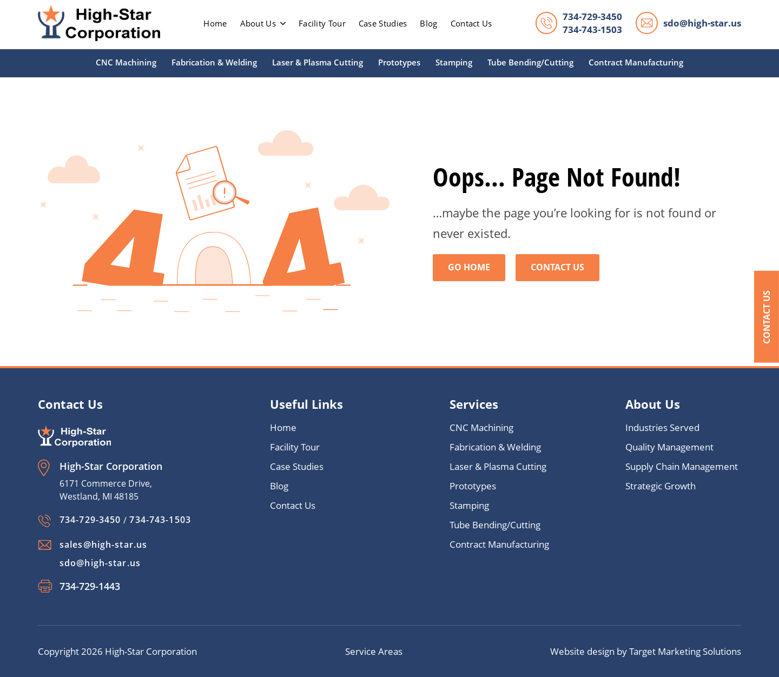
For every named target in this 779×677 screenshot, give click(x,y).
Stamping (453, 62)
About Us (263, 23)
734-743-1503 (592, 29)
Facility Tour (322, 23)
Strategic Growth (660, 486)
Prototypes (399, 62)
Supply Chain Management (681, 467)
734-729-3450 (592, 16)
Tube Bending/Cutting (530, 62)
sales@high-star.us (103, 544)
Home (283, 428)
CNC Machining (126, 62)
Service (361, 651)
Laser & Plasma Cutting (317, 62)
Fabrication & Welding (214, 62)
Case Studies (383, 23)
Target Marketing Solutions (685, 651)
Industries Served (662, 428)
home (215, 23)
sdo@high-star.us (702, 23)
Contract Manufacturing (636, 62)
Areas (390, 651)
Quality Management (669, 447)
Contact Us (767, 316)
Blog (428, 23)
